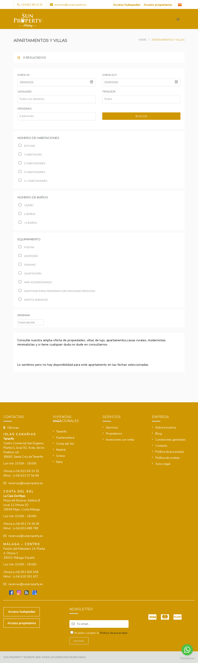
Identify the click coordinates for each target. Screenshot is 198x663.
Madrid (61, 450)
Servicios (112, 428)
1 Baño (25, 205)
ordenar (23, 315)
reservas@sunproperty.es (70, 5)
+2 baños (27, 222)
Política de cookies (167, 458)
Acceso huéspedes (126, 5)
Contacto (161, 446)
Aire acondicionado (35, 282)
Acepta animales (33, 299)
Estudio (26, 145)
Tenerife (61, 432)
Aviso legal (162, 464)
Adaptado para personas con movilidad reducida (56, 291)
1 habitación (30, 154)
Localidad (24, 91)
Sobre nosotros (165, 428)
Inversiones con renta (120, 440)
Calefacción (29, 273)
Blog (158, 434)
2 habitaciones (31, 163)
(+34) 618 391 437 (25, 577)
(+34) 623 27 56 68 (26, 476)
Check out (109, 75)
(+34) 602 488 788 (25, 528)
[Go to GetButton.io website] (187, 658)
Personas (24, 108)
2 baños (26, 214)
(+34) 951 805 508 (25, 572)
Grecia (60, 456)
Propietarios (114, 434)
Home (142, 39)
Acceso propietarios (158, 5)
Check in (23, 75)
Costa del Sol (65, 444)
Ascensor (28, 256)
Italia (59, 462)
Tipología (109, 91)
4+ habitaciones (32, 180)
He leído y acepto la (100, 633)
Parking (27, 264)
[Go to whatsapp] (187, 649)
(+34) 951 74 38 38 (26, 524)
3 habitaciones (31, 172)
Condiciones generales (170, 440)
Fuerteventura (65, 438)
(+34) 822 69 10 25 (26, 471)
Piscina (26, 247)
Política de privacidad (169, 452)
